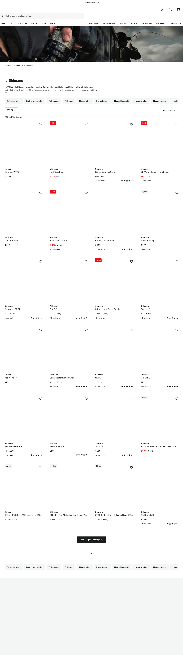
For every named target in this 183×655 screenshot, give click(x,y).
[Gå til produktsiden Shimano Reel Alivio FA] (23, 345)
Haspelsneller (139, 89)
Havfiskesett (13, 96)
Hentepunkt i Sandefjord (16, 599)
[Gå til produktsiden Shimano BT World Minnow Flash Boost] (159, 139)
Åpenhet (81, 616)
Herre (38, 18)
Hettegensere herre (75, 96)
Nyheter (119, 18)
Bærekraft (81, 612)
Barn (56, 18)
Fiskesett (68, 89)
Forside (8, 61)
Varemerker (142, 18)
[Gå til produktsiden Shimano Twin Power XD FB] (69, 208)
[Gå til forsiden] (17, 11)
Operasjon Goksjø (85, 607)
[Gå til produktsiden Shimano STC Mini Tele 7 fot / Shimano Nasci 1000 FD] (114, 483)
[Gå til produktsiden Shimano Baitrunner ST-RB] (23, 277)
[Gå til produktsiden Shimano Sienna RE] (159, 345)
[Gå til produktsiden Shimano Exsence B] (159, 277)
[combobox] (89, 11)
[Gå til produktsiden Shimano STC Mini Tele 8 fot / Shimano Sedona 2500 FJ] (159, 414)
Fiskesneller (83, 89)
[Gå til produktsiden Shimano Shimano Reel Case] (23, 414)
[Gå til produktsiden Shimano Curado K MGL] (23, 208)
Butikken (156, 18)
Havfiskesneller (31, 96)
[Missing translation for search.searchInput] (49, 10)
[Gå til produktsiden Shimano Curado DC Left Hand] (114, 208)
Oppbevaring (132, 96)
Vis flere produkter (91, 532)
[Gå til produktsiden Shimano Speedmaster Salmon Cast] (69, 345)
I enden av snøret (98, 96)
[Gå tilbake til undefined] (7, 68)
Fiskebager (53, 89)
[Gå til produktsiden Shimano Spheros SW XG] (23, 139)
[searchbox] (91, 10)
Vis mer (170, 96)
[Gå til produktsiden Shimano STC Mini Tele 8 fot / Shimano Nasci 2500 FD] (23, 483)
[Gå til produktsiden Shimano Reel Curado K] (159, 483)
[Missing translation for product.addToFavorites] (41, 117)
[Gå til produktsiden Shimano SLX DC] (69, 277)
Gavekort (9, 603)
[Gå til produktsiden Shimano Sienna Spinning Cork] (114, 139)
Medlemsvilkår (83, 624)
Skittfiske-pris (104, 18)
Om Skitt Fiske (83, 591)
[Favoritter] (153, 11)
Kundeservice (170, 18)
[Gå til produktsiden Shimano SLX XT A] (114, 414)
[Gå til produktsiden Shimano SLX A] (114, 345)
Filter (11, 106)
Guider (8, 595)
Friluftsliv (26, 18)
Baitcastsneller (13, 89)
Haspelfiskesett (120, 89)
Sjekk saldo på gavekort (15, 607)
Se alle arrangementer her (88, 603)
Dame (47, 18)
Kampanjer (89, 18)
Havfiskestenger (52, 96)
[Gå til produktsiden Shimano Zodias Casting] (159, 208)
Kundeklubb (82, 620)
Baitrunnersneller (34, 89)
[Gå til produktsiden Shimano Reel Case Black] (69, 139)
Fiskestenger (101, 89)
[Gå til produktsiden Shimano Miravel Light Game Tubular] (114, 277)
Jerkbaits (115, 96)
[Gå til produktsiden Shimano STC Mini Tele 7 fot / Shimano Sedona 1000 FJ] (69, 483)
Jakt (16, 18)
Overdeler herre (151, 96)
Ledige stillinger (84, 595)
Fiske (7, 18)
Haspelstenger (158, 89)
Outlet (130, 18)
